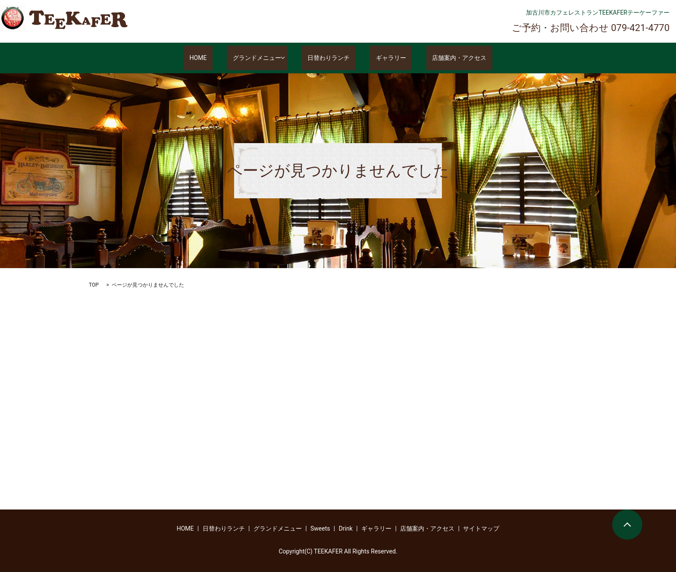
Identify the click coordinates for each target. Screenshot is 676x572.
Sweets (320, 528)
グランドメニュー (262, 58)
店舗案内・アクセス (442, 58)
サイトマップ (481, 528)
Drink (346, 528)
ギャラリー (385, 58)
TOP (94, 285)
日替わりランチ (334, 58)
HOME (215, 58)
